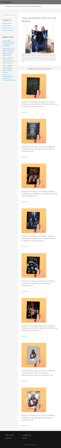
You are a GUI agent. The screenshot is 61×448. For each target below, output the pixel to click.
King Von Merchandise (13, 6)
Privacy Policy (8, 438)
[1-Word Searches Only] (7, 15)
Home (6, 6)
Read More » (24, 112)
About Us (25, 438)
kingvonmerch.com (32, 444)
